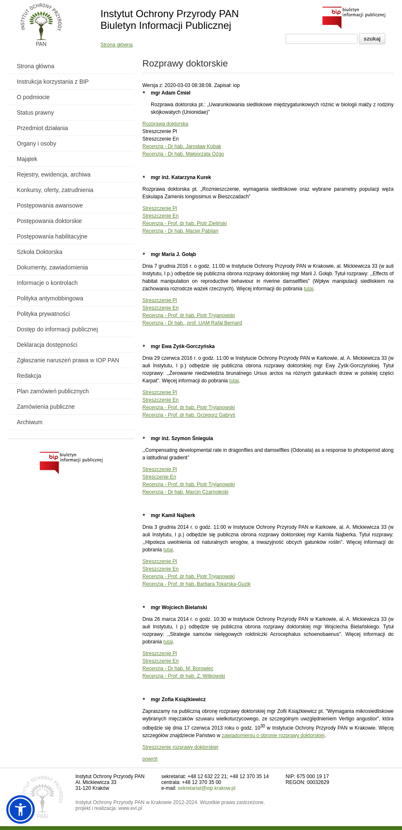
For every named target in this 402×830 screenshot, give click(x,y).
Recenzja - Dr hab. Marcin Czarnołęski (185, 492)
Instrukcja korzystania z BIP (53, 81)
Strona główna (116, 45)
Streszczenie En (160, 216)
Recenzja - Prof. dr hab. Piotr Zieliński (184, 223)
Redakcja (29, 375)
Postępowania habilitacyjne (52, 236)
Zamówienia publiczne (46, 406)
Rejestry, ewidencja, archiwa (53, 174)
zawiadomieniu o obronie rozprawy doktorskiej (273, 735)
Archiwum (29, 422)
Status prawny (35, 112)
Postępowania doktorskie (49, 221)
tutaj (309, 289)
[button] (20, 809)
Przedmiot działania (42, 128)
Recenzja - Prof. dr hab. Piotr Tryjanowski (188, 315)
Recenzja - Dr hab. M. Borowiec (177, 668)
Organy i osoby (36, 143)
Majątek (27, 159)
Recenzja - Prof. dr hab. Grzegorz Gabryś (188, 415)
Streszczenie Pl (159, 208)
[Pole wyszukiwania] (322, 39)
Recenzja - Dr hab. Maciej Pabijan (180, 231)
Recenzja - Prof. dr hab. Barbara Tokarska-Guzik (196, 584)
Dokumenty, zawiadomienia (52, 267)
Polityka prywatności (43, 313)
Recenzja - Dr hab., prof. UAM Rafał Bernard (192, 323)
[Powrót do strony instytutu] (41, 25)
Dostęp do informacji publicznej (57, 329)
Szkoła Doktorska (39, 251)
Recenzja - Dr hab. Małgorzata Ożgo (183, 154)
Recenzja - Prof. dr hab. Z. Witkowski (183, 676)
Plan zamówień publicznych (53, 391)
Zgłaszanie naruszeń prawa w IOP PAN (68, 360)
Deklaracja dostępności (47, 344)
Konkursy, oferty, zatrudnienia (55, 190)
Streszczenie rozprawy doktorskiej (180, 747)
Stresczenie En (159, 477)
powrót (149, 759)
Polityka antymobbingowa (50, 298)
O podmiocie (33, 97)
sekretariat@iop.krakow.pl (207, 788)
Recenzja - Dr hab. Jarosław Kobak (181, 146)
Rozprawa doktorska (165, 124)
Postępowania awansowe (50, 205)
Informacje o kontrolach (47, 282)
